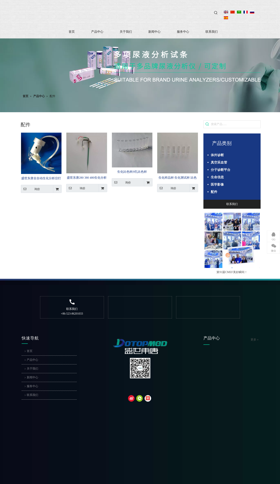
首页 (29, 351)
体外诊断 (217, 155)
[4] (187, 66)
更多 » (255, 339)
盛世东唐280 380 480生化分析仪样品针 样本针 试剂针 (87, 178)
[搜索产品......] (235, 124)
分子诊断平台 (220, 169)
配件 (214, 192)
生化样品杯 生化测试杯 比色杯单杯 (177, 178)
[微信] (139, 398)
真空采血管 (219, 162)
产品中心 (32, 359)
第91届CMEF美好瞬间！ (231, 272)
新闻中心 (32, 377)
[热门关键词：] (216, 13)
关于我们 (32, 368)
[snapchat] (148, 398)
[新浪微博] (131, 398)
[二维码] (140, 368)
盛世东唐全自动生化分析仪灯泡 (41, 179)
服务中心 (32, 386)
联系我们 (232, 204)
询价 (30, 189)
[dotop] (140, 346)
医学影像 (217, 184)
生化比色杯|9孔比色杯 (132, 171)
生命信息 (217, 177)
